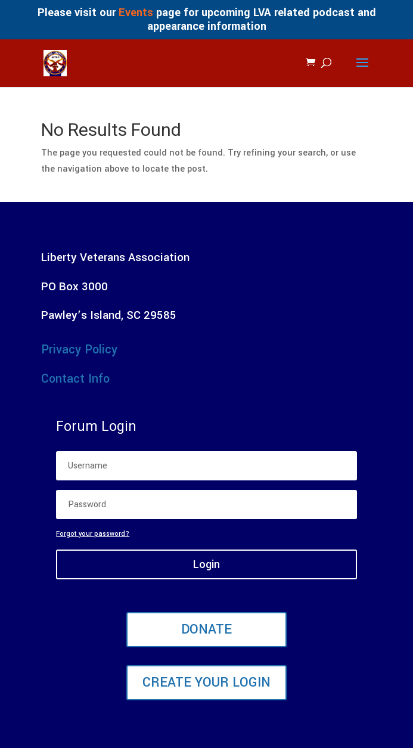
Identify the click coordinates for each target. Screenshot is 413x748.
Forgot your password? (92, 533)
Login (206, 564)
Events (136, 12)
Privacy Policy (79, 349)
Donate (206, 629)
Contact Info (75, 378)
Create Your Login (206, 682)
